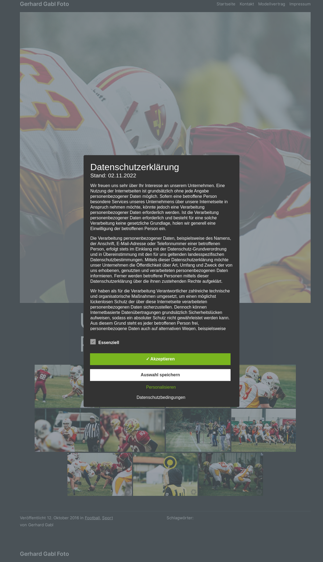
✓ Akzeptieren (160, 359)
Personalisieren (161, 387)
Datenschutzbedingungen (161, 397)
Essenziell (104, 342)
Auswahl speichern (160, 375)
